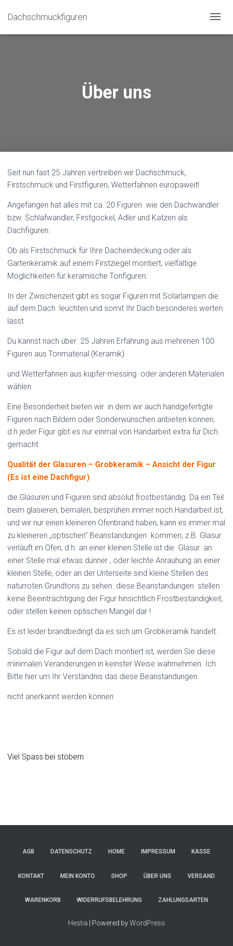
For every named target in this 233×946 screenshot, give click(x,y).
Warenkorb (43, 900)
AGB (28, 851)
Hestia (78, 923)
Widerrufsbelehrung (109, 900)
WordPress (147, 923)
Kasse (200, 851)
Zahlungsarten (183, 900)
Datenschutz (71, 851)
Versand (201, 876)
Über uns (157, 876)
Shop (119, 876)
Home (116, 851)
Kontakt (31, 876)
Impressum (158, 851)
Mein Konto (77, 876)
